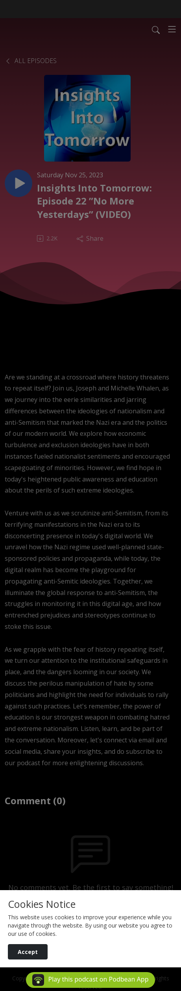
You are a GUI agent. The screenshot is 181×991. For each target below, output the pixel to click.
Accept (28, 952)
